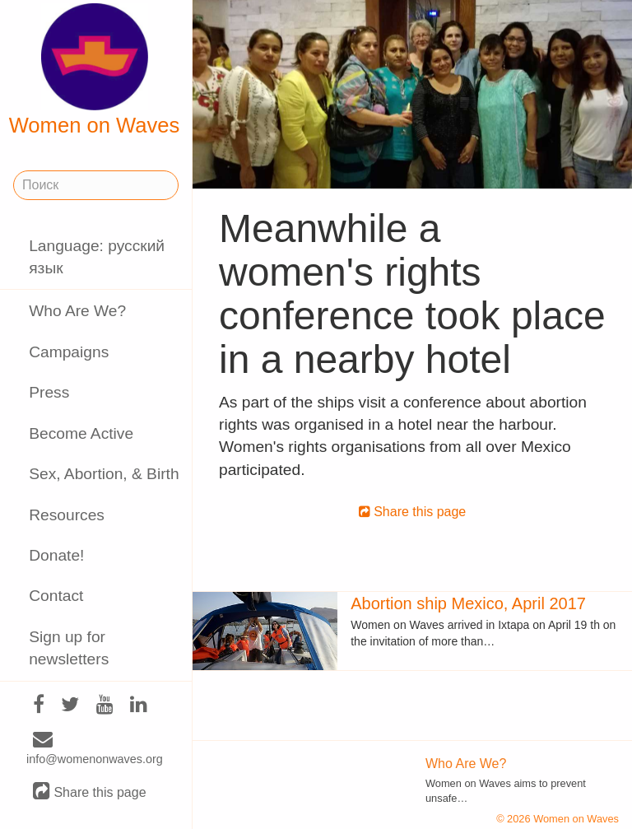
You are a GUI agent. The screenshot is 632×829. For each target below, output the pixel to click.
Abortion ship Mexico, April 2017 (468, 603)
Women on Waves (94, 70)
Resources (67, 515)
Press (49, 392)
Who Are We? (77, 310)
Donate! (56, 555)
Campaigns (69, 352)
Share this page (89, 791)
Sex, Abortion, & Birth (104, 473)
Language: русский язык (97, 257)
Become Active (81, 433)
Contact (56, 595)
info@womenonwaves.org (94, 749)
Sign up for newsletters (69, 648)
